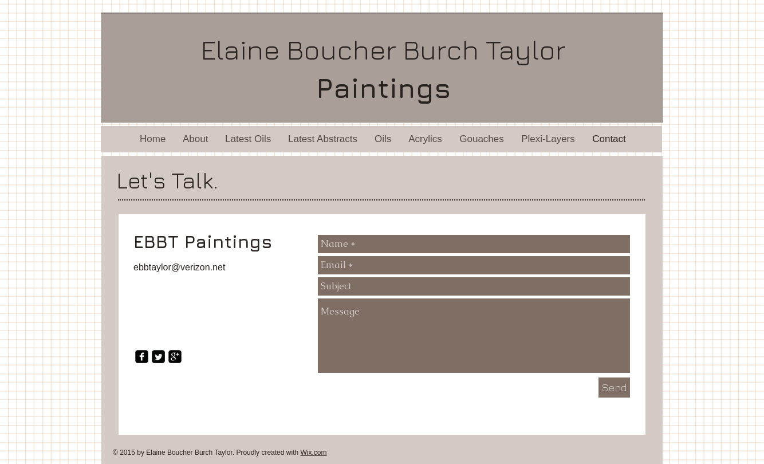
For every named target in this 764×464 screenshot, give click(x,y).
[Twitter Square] (158, 356)
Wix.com (313, 453)
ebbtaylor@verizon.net (179, 267)
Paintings (383, 88)
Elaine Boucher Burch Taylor (383, 49)
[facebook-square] (141, 356)
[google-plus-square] (175, 356)
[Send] (614, 388)
